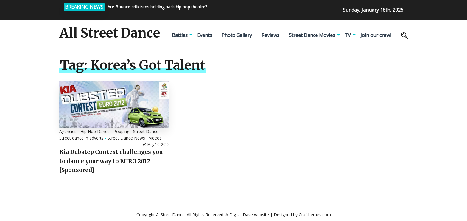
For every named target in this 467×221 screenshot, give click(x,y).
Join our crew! (375, 35)
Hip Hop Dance (95, 131)
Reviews (270, 35)
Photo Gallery (237, 35)
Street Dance (145, 131)
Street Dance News (126, 138)
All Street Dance (109, 33)
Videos (155, 138)
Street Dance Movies (312, 35)
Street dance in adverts (81, 138)
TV (348, 35)
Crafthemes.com (315, 214)
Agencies (68, 131)
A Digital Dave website (247, 214)
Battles (180, 35)
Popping (121, 131)
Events (204, 35)
